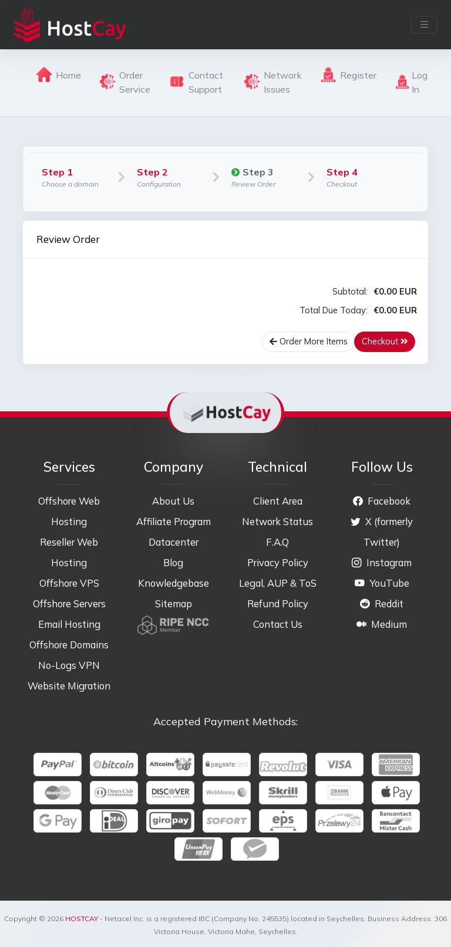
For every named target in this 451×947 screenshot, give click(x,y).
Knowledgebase (173, 583)
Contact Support (196, 82)
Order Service (125, 82)
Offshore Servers (69, 603)
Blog (173, 562)
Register (348, 74)
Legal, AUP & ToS (278, 583)
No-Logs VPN (69, 665)
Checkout (385, 341)
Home (58, 74)
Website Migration (69, 685)
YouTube (382, 583)
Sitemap (173, 603)
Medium (381, 624)
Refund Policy (277, 603)
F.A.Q (277, 542)
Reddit (381, 603)
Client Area (277, 501)
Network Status (277, 521)
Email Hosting (69, 624)
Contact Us (277, 624)
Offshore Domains (69, 644)
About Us (173, 501)
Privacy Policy (277, 562)
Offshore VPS (69, 583)
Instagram (382, 562)
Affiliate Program (173, 521)
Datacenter (173, 542)
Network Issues (273, 82)
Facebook (381, 501)
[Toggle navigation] (424, 24)
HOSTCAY (81, 918)
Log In (411, 82)
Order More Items (309, 341)
